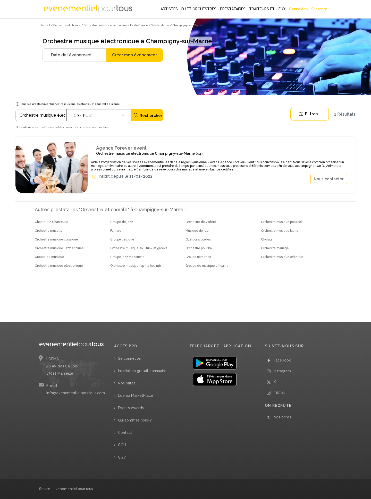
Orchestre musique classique (56, 239)
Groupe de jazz (121, 222)
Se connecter (130, 358)
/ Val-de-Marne (159, 25)
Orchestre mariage (275, 248)
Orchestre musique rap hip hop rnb (135, 266)
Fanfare (115, 231)
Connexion (298, 9)
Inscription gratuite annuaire (142, 371)
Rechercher (147, 115)
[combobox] (98, 115)
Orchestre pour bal (199, 248)
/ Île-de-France (138, 25)
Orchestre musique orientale (282, 257)
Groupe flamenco (198, 257)
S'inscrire (319, 9)
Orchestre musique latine (279, 231)
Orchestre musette (49, 231)
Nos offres (127, 383)
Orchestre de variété (200, 222)
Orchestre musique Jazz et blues (59, 248)
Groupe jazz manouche (127, 257)
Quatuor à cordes (198, 239)
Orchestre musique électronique (59, 266)
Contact (125, 433)
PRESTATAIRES (233, 9)
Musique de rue (197, 231)
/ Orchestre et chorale (65, 25)
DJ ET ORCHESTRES (198, 9)
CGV (122, 457)
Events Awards (131, 408)
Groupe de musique (49, 257)
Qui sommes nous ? (135, 420)
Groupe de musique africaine (207, 266)
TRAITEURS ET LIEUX (267, 9)
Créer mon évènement (134, 55)
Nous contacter (329, 179)
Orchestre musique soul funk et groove (138, 248)
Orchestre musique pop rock (282, 222)
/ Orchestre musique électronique (104, 25)
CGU (122, 445)
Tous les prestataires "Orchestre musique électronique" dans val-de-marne (67, 103)
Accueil (45, 25)
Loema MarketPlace (135, 395)
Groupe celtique (122, 239)
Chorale (267, 239)
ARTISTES (169, 9)
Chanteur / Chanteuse (51, 222)
